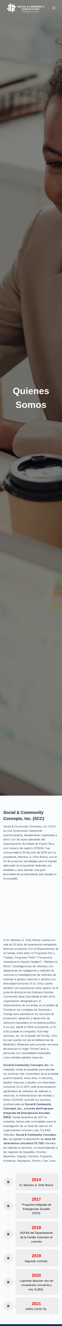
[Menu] (53, 7)
